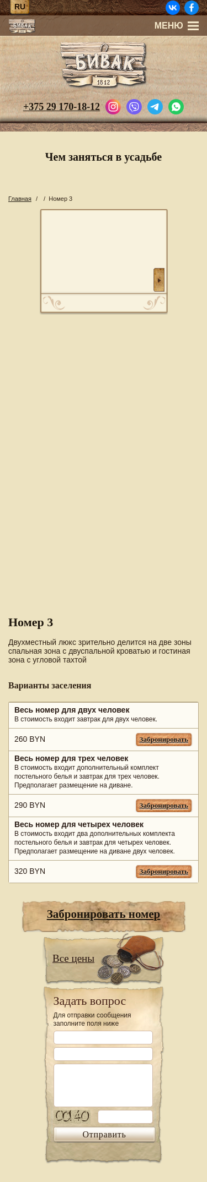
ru (19, 6)
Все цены (73, 958)
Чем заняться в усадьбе (103, 157)
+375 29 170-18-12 (61, 106)
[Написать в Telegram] (155, 105)
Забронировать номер (104, 914)
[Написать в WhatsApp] (176, 105)
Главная (19, 198)
